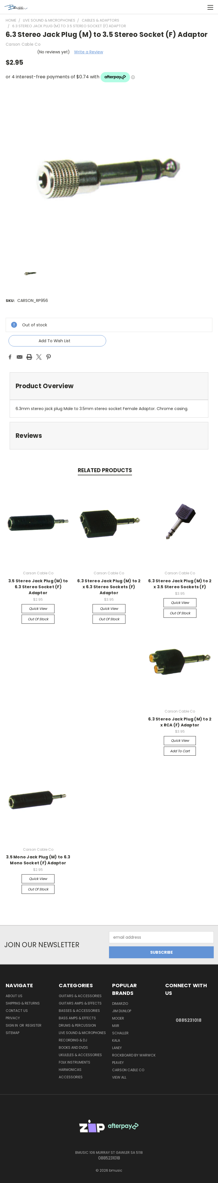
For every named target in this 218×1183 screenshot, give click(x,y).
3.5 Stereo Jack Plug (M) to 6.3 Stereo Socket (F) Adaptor (38, 587)
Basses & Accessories (79, 1010)
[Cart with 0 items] (200, 7)
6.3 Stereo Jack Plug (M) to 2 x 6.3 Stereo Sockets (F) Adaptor (109, 587)
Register (33, 1025)
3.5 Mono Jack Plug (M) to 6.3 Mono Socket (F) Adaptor (38, 860)
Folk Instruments (74, 1062)
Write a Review (88, 52)
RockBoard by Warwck (134, 1055)
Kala (116, 1040)
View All (119, 1077)
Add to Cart (180, 751)
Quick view (38, 608)
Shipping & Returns (23, 1003)
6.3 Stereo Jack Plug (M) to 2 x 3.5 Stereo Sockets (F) (179, 584)
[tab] (109, 386)
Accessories (71, 1077)
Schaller (120, 1033)
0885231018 (189, 1020)
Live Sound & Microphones (82, 1032)
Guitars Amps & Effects (80, 1003)
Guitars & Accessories (80, 995)
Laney (117, 1047)
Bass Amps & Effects (77, 1018)
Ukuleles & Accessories (80, 1054)
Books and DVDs (73, 1047)
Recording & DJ (73, 1040)
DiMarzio (120, 1003)
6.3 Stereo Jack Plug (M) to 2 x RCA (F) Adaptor (179, 722)
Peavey (118, 1062)
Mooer (118, 1018)
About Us (14, 995)
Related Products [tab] (105, 470)
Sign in (12, 1025)
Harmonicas (70, 1069)
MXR (115, 1025)
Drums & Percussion (77, 1025)
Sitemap (12, 1032)
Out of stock (38, 619)
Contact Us (17, 1010)
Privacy (13, 1018)
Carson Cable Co (128, 1070)
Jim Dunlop (121, 1010)
